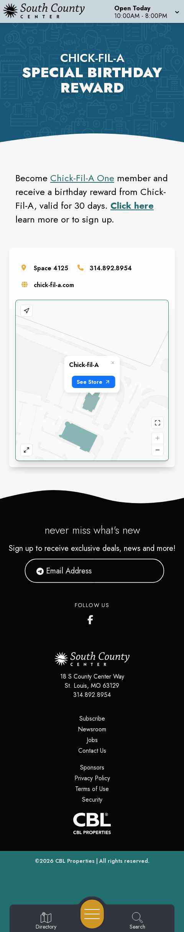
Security (92, 799)
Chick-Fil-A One (82, 178)
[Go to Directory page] (46, 921)
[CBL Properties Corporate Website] (92, 823)
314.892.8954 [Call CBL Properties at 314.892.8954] (92, 694)
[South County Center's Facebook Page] (92, 618)
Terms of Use (92, 788)
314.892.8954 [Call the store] (111, 268)
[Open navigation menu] (92, 914)
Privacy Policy (92, 778)
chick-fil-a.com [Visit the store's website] (54, 285)
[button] (146, 11)
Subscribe (92, 718)
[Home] (47, 11)
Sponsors (92, 767)
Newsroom (92, 729)
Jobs (92, 740)
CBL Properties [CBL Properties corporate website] (75, 861)
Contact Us (92, 750)
